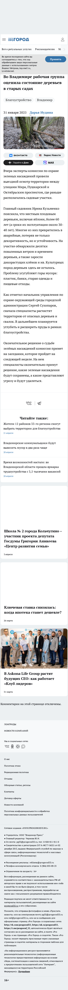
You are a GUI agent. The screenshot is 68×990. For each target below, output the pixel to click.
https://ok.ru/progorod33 (45, 924)
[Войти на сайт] (62, 39)
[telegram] (40, 403)
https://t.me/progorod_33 (17, 928)
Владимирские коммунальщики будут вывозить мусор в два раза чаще (34, 448)
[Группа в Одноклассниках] (12, 746)
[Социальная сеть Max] (50, 162)
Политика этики (12, 765)
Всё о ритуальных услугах (17, 49)
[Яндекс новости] (50, 155)
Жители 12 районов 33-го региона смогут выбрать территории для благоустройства (34, 428)
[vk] (29, 403)
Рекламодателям (45, 49)
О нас (7, 759)
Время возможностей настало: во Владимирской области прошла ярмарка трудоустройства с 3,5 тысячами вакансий (34, 469)
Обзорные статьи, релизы (17, 785)
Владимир (44, 100)
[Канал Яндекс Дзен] (18, 162)
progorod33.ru (11, 905)
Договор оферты (12, 798)
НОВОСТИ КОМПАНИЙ (16, 730)
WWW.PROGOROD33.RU (35, 828)
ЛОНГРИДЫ (10, 724)
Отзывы (8, 778)
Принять (55, 59)
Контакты (9, 791)
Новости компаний (14, 804)
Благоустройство (18, 100)
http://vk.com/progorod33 (17, 924)
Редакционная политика (16, 772)
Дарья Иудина (41, 112)
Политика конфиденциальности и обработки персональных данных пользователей (27, 813)
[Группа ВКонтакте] (18, 155)
